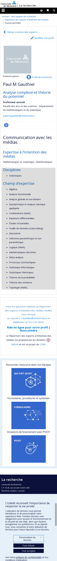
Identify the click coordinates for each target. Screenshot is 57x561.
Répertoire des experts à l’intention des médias (26, 19)
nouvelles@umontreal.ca (34, 318)
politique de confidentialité (28, 557)
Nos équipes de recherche (23, 16)
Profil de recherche (42, 77)
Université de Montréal (8, 4)
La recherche (27, 5)
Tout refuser (28, 545)
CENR (42, 344)
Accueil (5, 16)
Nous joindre (28, 330)
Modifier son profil (44, 37)
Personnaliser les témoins (30, 538)
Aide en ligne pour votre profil (27, 327)
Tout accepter (28, 550)
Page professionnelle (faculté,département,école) (6, 125)
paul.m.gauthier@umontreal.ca (18, 115)
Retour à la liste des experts (22, 32)
